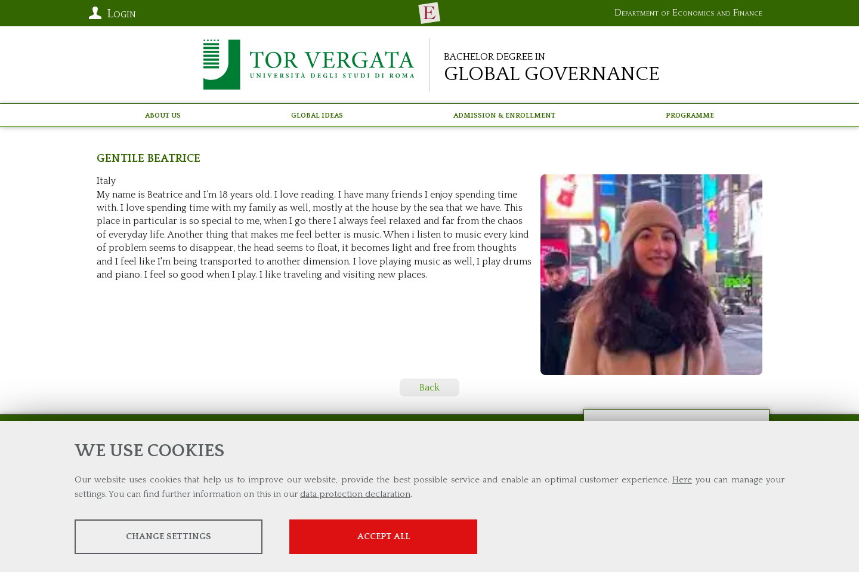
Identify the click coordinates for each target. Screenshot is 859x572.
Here (682, 480)
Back (429, 387)
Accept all (383, 536)
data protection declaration (355, 494)
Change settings (168, 536)
